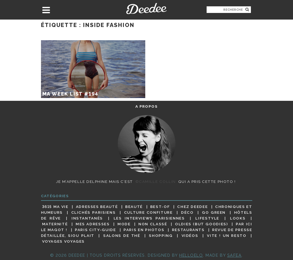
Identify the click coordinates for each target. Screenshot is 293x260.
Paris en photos (144, 230)
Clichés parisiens (93, 212)
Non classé (152, 224)
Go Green (214, 212)
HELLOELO (191, 255)
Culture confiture (148, 212)
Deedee (146, 8)
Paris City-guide (95, 230)
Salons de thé (121, 235)
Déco (187, 212)
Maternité (55, 224)
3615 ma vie (55, 206)
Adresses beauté (97, 206)
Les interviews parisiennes (149, 218)
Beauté (134, 206)
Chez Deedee (192, 206)
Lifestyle (207, 218)
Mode (124, 224)
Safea (234, 255)
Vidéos (190, 235)
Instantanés (87, 218)
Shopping (160, 235)
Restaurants (188, 230)
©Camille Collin (155, 181)
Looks (237, 218)
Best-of (160, 206)
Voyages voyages (63, 241)
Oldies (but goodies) (201, 224)
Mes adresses (93, 224)
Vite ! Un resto (226, 235)
